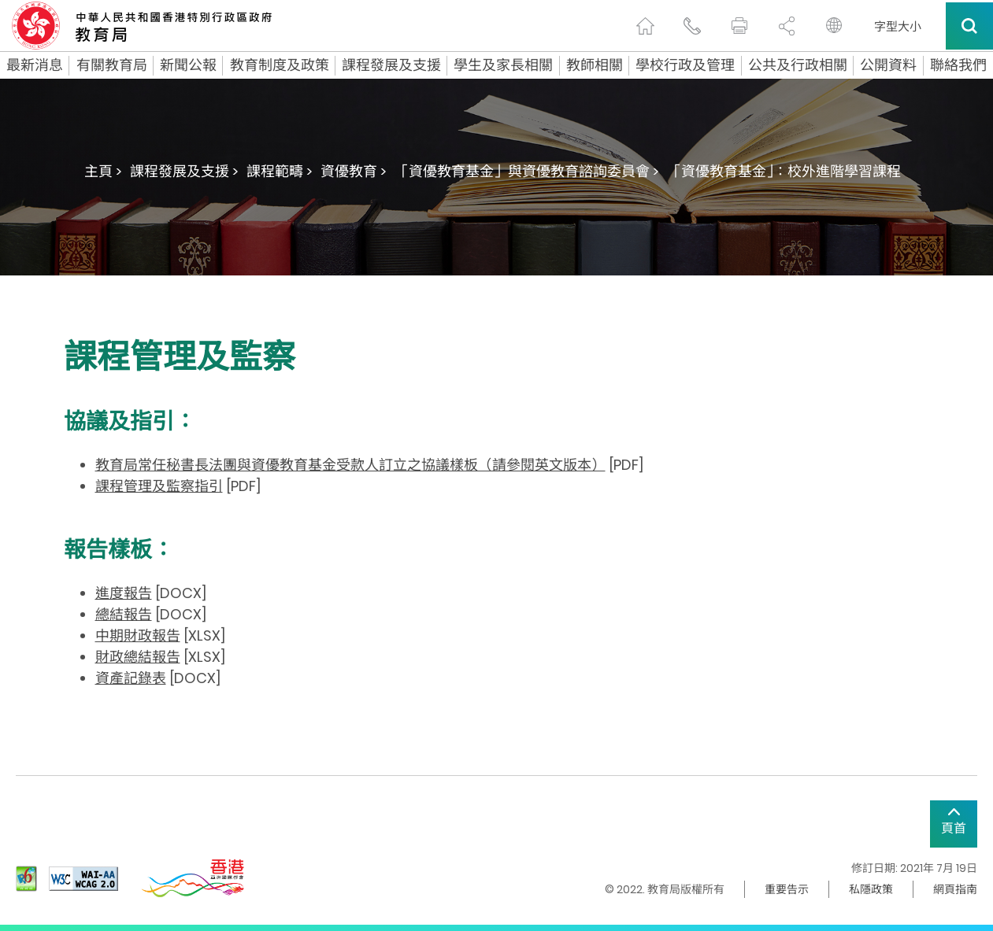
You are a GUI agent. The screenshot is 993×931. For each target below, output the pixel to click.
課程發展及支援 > (184, 171)
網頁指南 (955, 889)
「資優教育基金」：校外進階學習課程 (784, 171)
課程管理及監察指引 (159, 486)
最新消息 (34, 65)
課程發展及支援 (391, 65)
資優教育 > (354, 171)
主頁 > (103, 171)
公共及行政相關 (797, 65)
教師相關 (594, 65)
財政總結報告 (137, 657)
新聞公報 (188, 65)
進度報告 (123, 593)
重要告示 (787, 889)
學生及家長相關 (503, 65)
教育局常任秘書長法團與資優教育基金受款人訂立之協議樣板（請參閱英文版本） (350, 465)
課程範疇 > (279, 171)
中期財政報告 (137, 635)
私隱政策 (871, 889)
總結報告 (123, 614)
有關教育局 (111, 65)
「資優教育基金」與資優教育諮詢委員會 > (527, 171)
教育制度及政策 (279, 65)
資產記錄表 (130, 678)
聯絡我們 (958, 65)
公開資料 (888, 65)
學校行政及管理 (685, 65)
